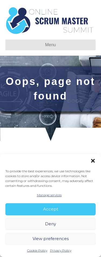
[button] (93, 160)
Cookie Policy (37, 250)
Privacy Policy (60, 250)
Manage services (49, 195)
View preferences (51, 238)
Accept (50, 209)
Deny (50, 223)
